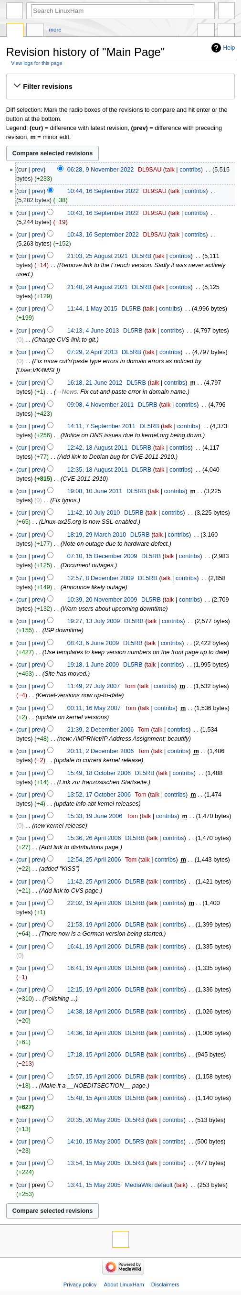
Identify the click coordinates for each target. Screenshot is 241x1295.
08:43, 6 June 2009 (93, 643)
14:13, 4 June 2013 (93, 330)
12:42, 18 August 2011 (97, 447)
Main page (15, 31)
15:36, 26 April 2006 (94, 838)
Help (229, 47)
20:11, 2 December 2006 (100, 751)
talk (170, 169)
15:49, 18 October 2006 (99, 773)
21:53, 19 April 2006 (94, 924)
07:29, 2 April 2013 (92, 352)
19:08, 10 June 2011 (95, 491)
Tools (226, 31)
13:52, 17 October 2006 (99, 794)
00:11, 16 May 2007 (94, 708)
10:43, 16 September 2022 (103, 213)
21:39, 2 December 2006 (100, 729)
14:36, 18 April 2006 (94, 1033)
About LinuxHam (124, 1284)
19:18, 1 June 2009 (93, 664)
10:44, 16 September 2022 (103, 191)
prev (37, 169)
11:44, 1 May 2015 (92, 308)
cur (22, 191)
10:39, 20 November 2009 (102, 599)
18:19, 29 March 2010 (96, 534)
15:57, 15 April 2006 (94, 1076)
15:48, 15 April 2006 (94, 1098)
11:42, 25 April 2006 (94, 881)
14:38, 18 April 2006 (94, 1011)
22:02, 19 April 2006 (94, 903)
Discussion (35, 31)
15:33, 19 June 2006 (95, 816)
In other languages (206, 31)
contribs (189, 169)
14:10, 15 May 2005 (94, 1141)
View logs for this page (36, 63)
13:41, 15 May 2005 (94, 1185)
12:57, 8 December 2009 (100, 578)
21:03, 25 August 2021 (97, 256)
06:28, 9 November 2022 (100, 169)
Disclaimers (165, 1284)
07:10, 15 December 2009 (102, 556)
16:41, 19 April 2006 (94, 946)
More (55, 29)
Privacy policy (80, 1284)
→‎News (66, 391)
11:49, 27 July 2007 (93, 686)
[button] (120, 86)
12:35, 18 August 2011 (97, 469)
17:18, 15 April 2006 (94, 1054)
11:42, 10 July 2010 (93, 512)
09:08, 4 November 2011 (100, 404)
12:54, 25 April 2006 (94, 859)
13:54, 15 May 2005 (94, 1163)
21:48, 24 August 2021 (97, 287)
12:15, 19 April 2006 (94, 989)
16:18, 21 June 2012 (95, 382)
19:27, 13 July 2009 (93, 621)
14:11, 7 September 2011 (101, 426)
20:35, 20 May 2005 (94, 1120)
